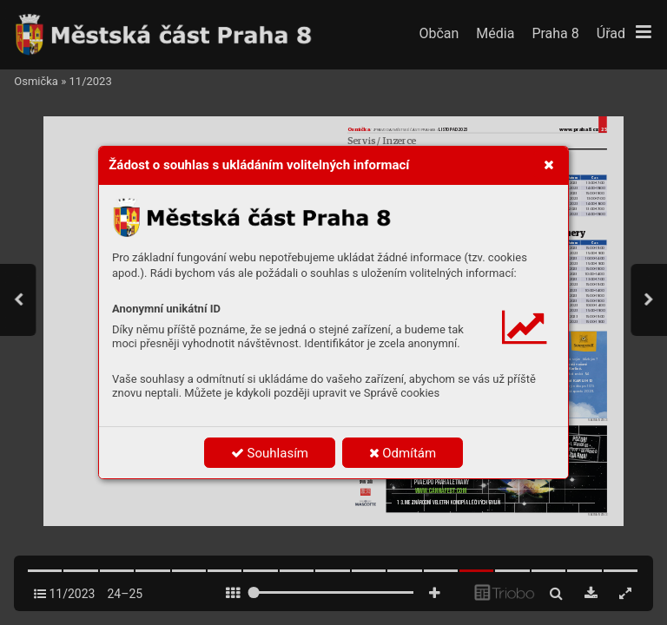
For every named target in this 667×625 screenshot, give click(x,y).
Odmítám (403, 453)
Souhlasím (269, 453)
